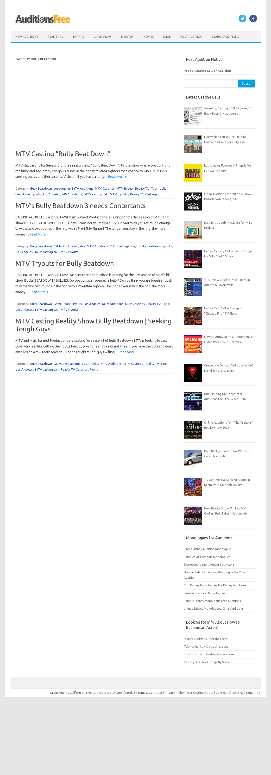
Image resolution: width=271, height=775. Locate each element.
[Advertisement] (94, 95)
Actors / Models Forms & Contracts (138, 692)
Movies (148, 36)
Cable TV (60, 246)
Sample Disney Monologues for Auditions (212, 600)
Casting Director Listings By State (207, 662)
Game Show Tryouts (68, 303)
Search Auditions (225, 36)
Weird (94, 369)
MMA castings (72, 194)
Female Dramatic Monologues (204, 593)
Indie (167, 36)
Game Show (102, 36)
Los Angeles (62, 188)
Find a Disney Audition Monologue (207, 549)
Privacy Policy (174, 692)
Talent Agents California (66, 692)
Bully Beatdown (41, 188)
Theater (126, 36)
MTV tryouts (119, 194)
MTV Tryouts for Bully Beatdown (64, 263)
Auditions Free (250, 692)
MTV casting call (95, 194)
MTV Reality (124, 188)
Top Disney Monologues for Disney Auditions (215, 585)
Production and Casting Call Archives (209, 654)
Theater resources (98, 692)
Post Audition (191, 36)
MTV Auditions (82, 188)
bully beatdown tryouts (155, 246)
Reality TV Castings (143, 194)
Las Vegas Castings (67, 363)
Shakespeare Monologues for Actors (209, 564)
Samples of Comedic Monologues (207, 556)
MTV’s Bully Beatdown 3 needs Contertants (80, 205)
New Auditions (26, 36)
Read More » (117, 177)
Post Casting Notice (200, 692)
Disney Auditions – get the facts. (206, 638)
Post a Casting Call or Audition (207, 70)
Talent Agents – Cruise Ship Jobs (206, 646)
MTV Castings (105, 188)
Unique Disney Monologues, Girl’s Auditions (214, 608)
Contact (221, 692)
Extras (78, 36)
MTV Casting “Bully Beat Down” (63, 153)
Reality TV (55, 36)
